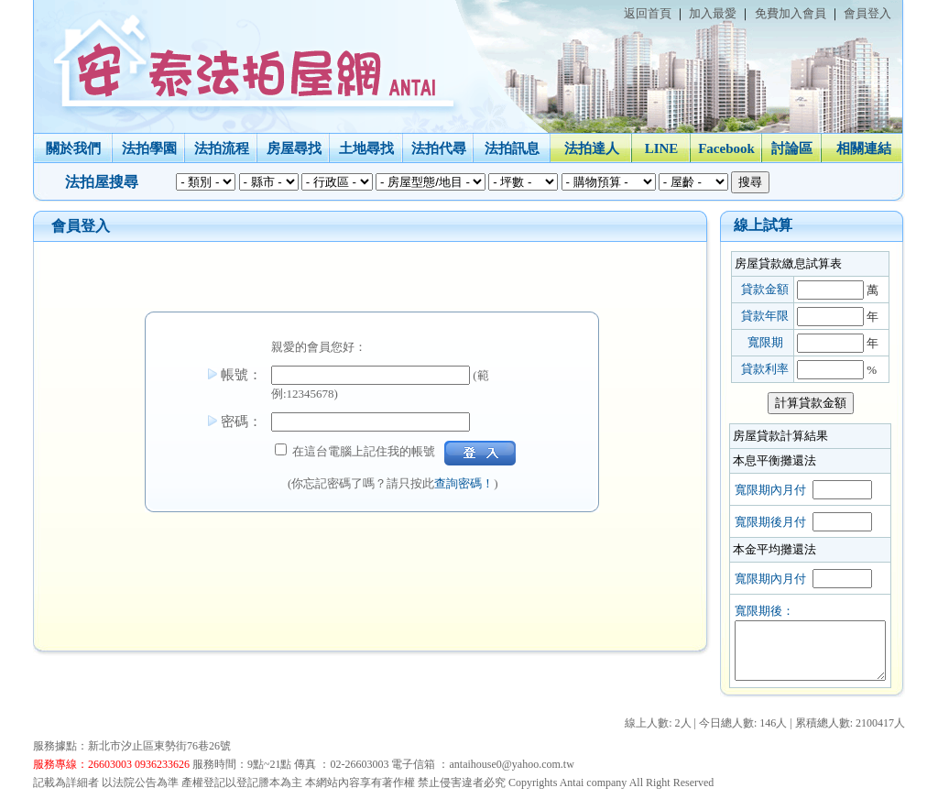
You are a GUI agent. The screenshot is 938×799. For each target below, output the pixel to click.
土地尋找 (365, 148)
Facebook (725, 148)
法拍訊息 (511, 148)
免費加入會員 (788, 13)
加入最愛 (712, 13)
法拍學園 (147, 148)
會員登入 (866, 13)
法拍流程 (219, 148)
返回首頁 (646, 13)
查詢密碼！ (463, 483)
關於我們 (71, 148)
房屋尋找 (292, 148)
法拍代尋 (436, 148)
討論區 (791, 148)
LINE (660, 148)
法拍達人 (589, 148)
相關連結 (861, 148)
